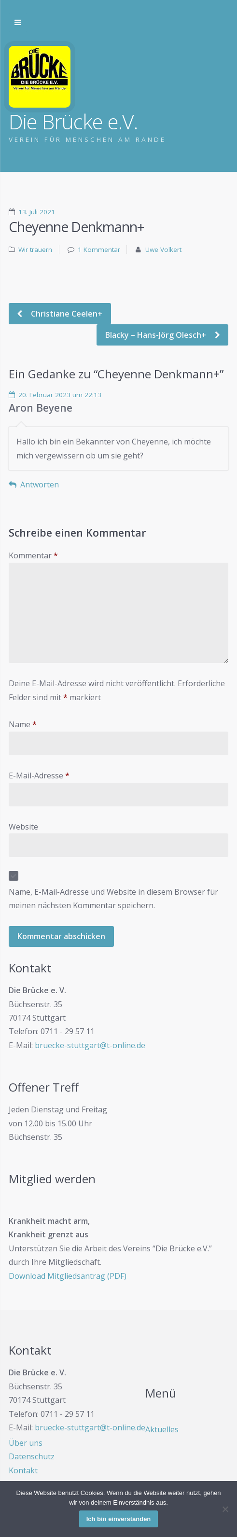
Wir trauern (35, 249)
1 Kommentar (99, 249)
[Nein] (225, 1509)
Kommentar (33, 555)
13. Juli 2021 (36, 212)
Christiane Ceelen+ (65, 313)
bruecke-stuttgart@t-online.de (90, 1045)
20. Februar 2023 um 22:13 (59, 394)
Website (23, 826)
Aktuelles (162, 1429)
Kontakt (23, 1470)
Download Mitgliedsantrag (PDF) (67, 1276)
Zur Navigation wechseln (18, 23)
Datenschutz (32, 1456)
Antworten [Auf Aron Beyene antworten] (39, 484)
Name (23, 724)
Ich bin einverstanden (118, 1519)
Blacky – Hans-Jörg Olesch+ (156, 335)
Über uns (25, 1443)
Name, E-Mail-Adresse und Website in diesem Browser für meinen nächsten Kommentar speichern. (113, 898)
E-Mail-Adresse (39, 775)
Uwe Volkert (163, 249)
